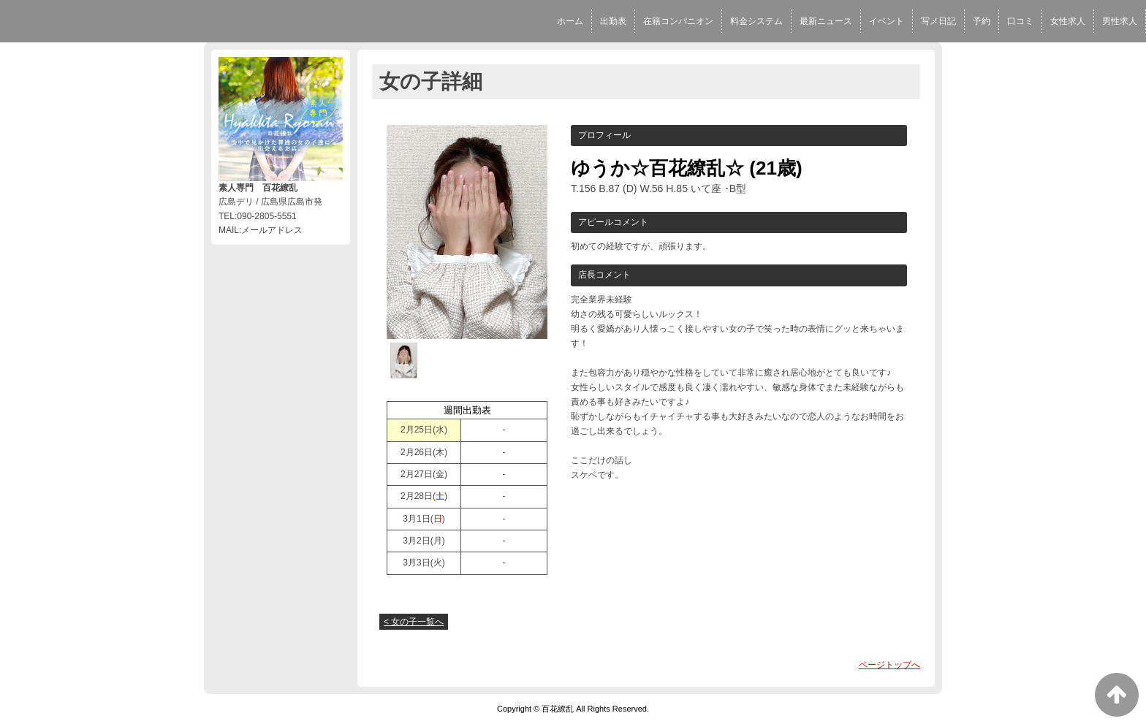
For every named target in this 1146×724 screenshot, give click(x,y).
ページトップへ (889, 665)
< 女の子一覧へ (414, 622)
